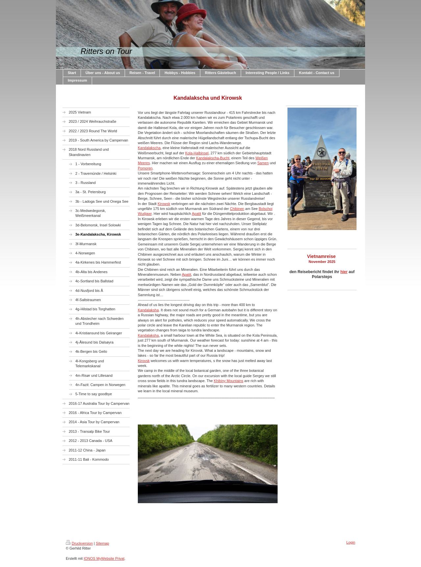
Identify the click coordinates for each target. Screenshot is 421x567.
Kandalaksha (148, 310)
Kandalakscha (149, 148)
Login (350, 542)
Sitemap (102, 543)
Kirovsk (144, 361)
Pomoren (145, 168)
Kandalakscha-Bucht (212, 158)
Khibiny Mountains (228, 381)
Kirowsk (164, 204)
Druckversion (79, 543)
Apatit (196, 214)
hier (344, 272)
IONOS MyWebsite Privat (104, 558)
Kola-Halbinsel (197, 153)
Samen (263, 163)
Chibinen (237, 209)
